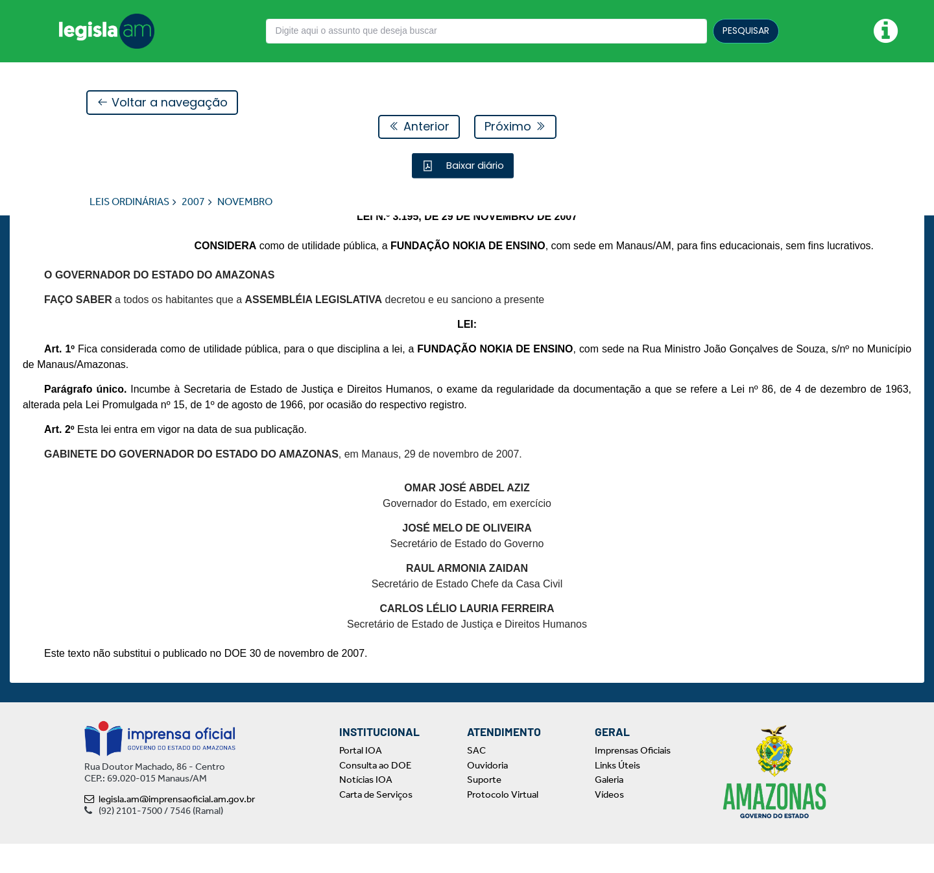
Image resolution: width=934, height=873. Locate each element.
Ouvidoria (487, 794)
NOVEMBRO (244, 202)
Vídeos (609, 824)
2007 (193, 202)
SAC (476, 779)
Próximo (515, 127)
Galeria (609, 809)
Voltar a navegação (162, 103)
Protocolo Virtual (502, 824)
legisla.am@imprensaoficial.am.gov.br (169, 828)
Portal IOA (360, 779)
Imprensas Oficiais (633, 779)
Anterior (419, 127)
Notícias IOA (365, 809)
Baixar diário (474, 166)
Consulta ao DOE (375, 794)
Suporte (484, 809)
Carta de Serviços (376, 824)
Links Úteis (617, 794)
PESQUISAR (746, 30)
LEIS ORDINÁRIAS (129, 202)
